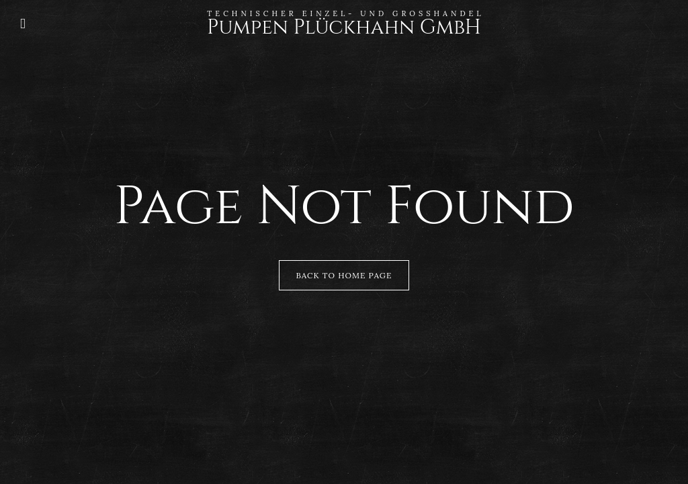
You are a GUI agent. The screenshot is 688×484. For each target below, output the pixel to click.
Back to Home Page (344, 275)
